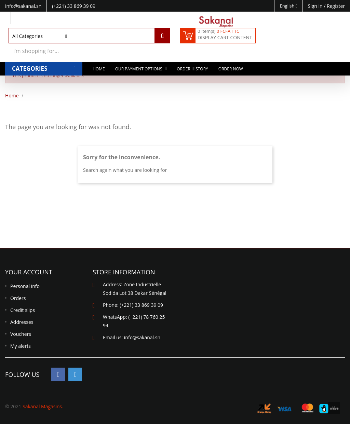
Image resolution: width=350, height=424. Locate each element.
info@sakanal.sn (142, 337)
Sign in (316, 6)
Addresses (21, 322)
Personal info (25, 286)
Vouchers (20, 334)
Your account (28, 272)
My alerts (20, 346)
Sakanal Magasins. (43, 406)
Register (336, 6)
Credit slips (22, 310)
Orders (18, 298)
